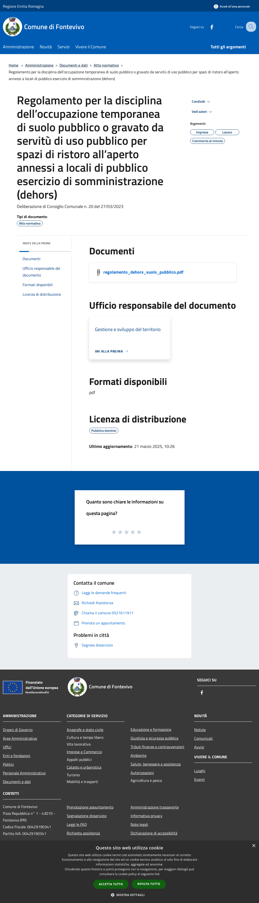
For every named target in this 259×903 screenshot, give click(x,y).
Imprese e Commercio (84, 752)
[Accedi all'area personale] (231, 6)
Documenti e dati (74, 65)
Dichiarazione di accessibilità (154, 833)
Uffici (7, 747)
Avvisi (199, 747)
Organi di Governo (18, 730)
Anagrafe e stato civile (85, 730)
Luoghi (199, 771)
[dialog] (129, 872)
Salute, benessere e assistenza (156, 764)
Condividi (202, 102)
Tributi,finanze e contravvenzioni (157, 747)
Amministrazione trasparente (155, 807)
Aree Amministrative (20, 738)
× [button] (253, 846)
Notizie (200, 730)
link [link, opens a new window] (157, 874)
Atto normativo (106, 65)
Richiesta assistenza (83, 833)
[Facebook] (207, 26)
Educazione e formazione (151, 729)
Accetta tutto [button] (111, 884)
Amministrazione (39, 65)
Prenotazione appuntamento (90, 807)
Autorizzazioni (142, 773)
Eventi (199, 779)
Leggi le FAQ (77, 824)
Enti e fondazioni (16, 756)
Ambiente (138, 755)
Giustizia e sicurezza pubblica (154, 738)
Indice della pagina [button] (36, 243)
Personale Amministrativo (24, 773)
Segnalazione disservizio (86, 816)
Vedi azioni (202, 112)
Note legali (139, 824)
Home (13, 65)
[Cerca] (250, 26)
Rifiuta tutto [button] (148, 884)
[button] (129, 894)
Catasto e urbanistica (84, 767)
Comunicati (203, 738)
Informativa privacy (146, 816)
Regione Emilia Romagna (23, 6)
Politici (8, 764)
